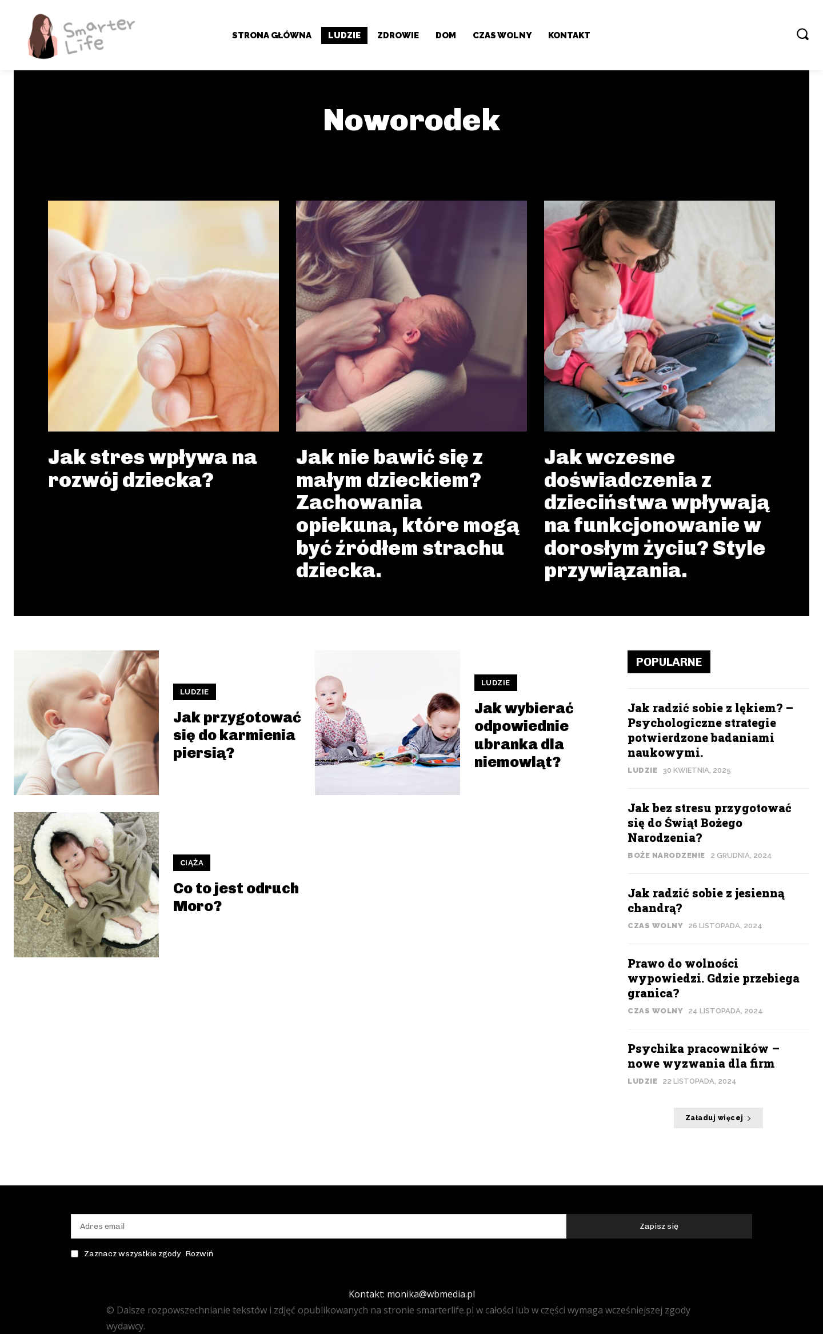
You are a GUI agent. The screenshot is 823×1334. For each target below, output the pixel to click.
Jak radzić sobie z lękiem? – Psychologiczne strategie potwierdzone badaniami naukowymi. (710, 730)
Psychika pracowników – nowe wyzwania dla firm (704, 1056)
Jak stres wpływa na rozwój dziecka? (152, 468)
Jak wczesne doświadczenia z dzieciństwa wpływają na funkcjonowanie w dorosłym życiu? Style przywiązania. (656, 513)
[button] (802, 34)
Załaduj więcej (718, 1118)
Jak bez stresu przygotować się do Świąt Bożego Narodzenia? (710, 822)
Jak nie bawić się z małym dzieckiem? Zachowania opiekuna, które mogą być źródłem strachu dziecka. (407, 513)
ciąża (192, 862)
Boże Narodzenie (666, 855)
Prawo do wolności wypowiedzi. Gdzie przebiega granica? (714, 978)
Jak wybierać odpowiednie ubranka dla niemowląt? (524, 735)
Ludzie (194, 692)
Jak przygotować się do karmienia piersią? (237, 735)
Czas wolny (655, 925)
